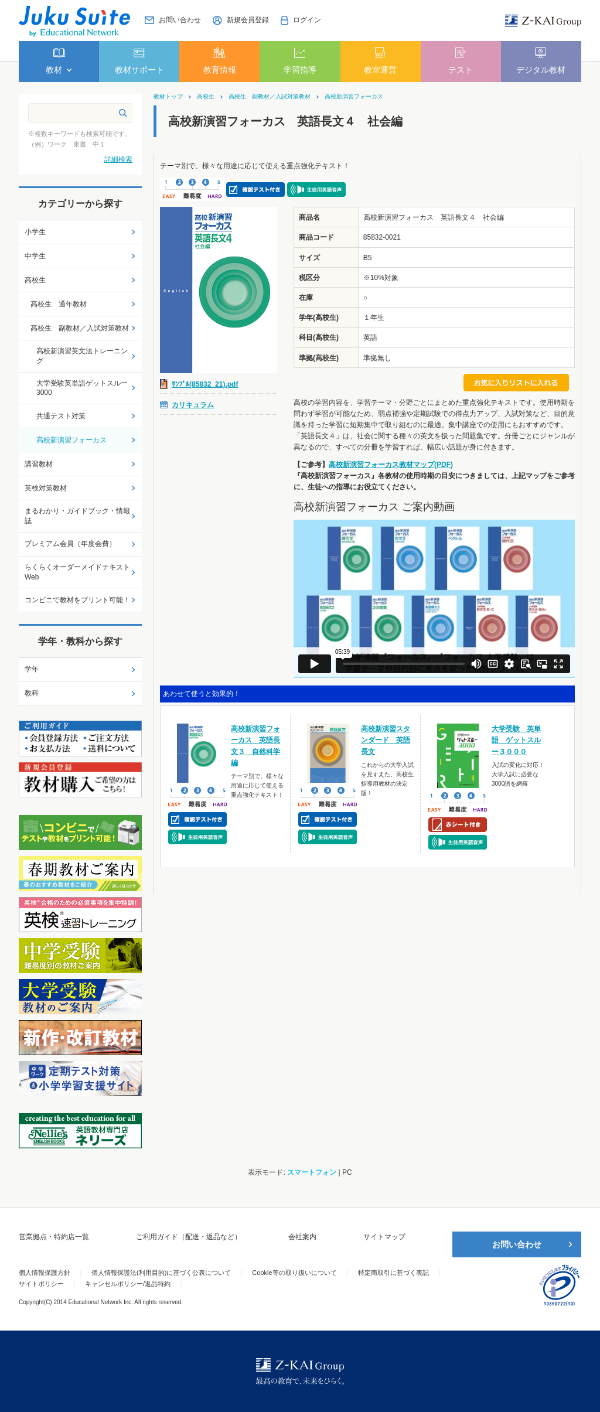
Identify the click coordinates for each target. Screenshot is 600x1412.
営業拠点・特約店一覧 (54, 1237)
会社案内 (302, 1237)
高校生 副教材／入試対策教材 (270, 97)
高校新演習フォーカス (354, 97)
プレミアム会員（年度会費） (70, 544)
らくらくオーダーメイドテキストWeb (77, 572)
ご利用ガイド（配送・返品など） (188, 1237)
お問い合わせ (516, 1244)
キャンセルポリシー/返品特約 (128, 1283)
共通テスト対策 (61, 416)
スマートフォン (311, 1172)
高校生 (205, 97)
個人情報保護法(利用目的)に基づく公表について (161, 1272)
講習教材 (39, 464)
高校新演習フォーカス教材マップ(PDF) (391, 465)
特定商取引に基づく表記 (393, 1272)
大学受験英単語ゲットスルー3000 (82, 388)
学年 (32, 669)
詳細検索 (118, 159)
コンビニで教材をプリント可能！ (77, 600)
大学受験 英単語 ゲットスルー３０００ (516, 740)
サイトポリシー (41, 1283)
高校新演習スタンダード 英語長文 (385, 740)
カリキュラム (193, 405)
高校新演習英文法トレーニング (82, 356)
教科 (32, 693)
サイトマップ (384, 1237)
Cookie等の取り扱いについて (294, 1272)
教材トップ (168, 97)
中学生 (35, 256)
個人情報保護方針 (44, 1272)
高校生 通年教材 (58, 304)
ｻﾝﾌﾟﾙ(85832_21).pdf (205, 384)
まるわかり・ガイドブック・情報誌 (77, 516)
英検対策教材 (46, 488)
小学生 (35, 232)
